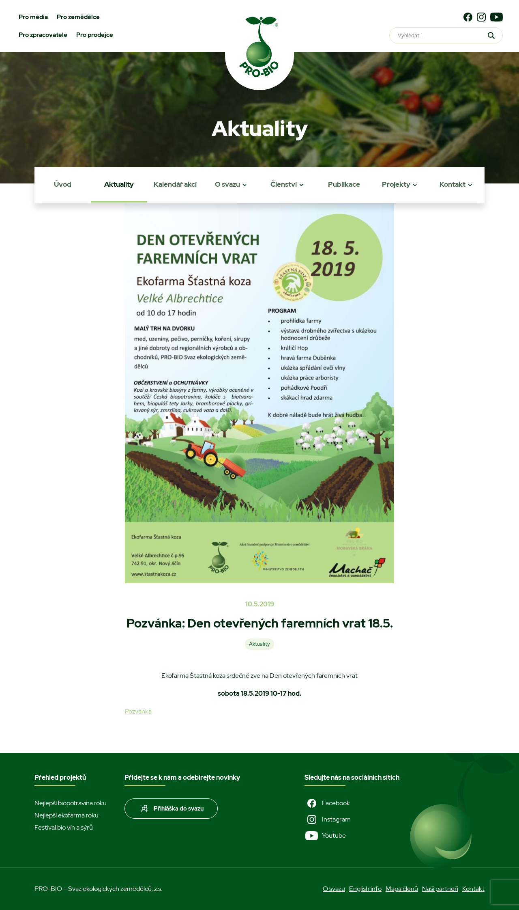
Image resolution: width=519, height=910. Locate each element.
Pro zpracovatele (43, 35)
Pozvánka (138, 711)
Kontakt (452, 184)
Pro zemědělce (78, 17)
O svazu (227, 184)
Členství (283, 184)
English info (365, 888)
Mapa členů (402, 888)
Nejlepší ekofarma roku (66, 815)
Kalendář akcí (175, 184)
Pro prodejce (94, 35)
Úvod (62, 184)
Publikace (344, 184)
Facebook (327, 803)
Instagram (328, 819)
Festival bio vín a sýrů (63, 827)
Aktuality (119, 184)
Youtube (325, 835)
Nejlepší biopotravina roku (70, 803)
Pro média (33, 17)
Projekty (396, 184)
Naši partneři (440, 888)
